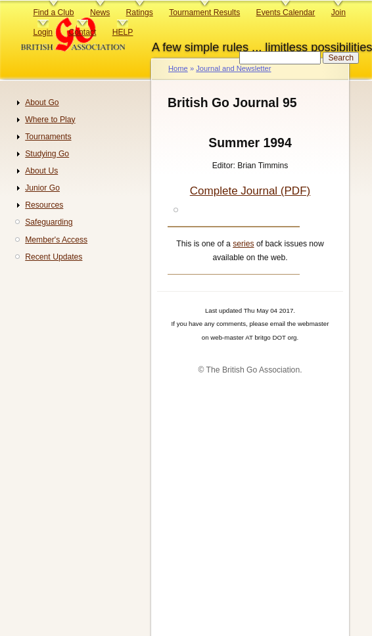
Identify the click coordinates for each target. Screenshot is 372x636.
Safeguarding (48, 222)
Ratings (139, 12)
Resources (44, 205)
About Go (41, 102)
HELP (122, 32)
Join (338, 12)
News (100, 12)
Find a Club (53, 12)
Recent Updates (53, 256)
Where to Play (50, 119)
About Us (41, 170)
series (243, 243)
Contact (82, 32)
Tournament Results (204, 12)
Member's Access (56, 239)
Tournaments (48, 136)
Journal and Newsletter (233, 68)
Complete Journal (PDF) (250, 191)
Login (43, 32)
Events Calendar (285, 12)
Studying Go (47, 153)
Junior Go (42, 188)
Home (178, 68)
